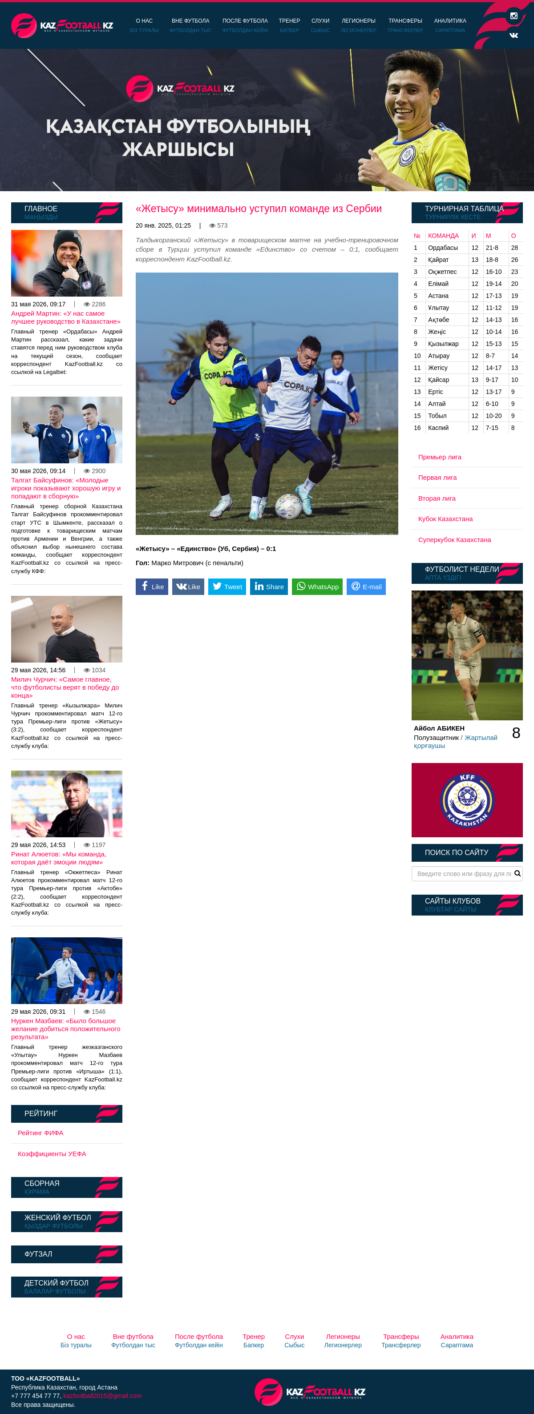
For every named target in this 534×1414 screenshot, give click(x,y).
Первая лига (437, 477)
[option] (267, 120)
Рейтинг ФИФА (41, 1133)
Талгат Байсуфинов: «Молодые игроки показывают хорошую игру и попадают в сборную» (66, 488)
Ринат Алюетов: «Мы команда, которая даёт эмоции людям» (58, 858)
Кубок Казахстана (445, 518)
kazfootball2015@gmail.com (102, 1395)
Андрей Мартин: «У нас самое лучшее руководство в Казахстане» (66, 317)
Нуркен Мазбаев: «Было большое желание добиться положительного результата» (66, 1028)
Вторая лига (437, 498)
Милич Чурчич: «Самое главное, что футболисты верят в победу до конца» (65, 687)
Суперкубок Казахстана (454, 539)
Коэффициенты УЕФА (52, 1153)
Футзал (38, 1254)
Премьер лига (439, 457)
